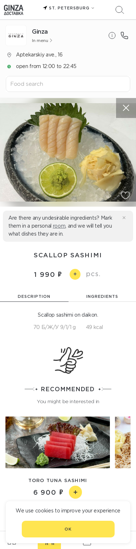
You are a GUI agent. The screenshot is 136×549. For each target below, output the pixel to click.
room (59, 226)
